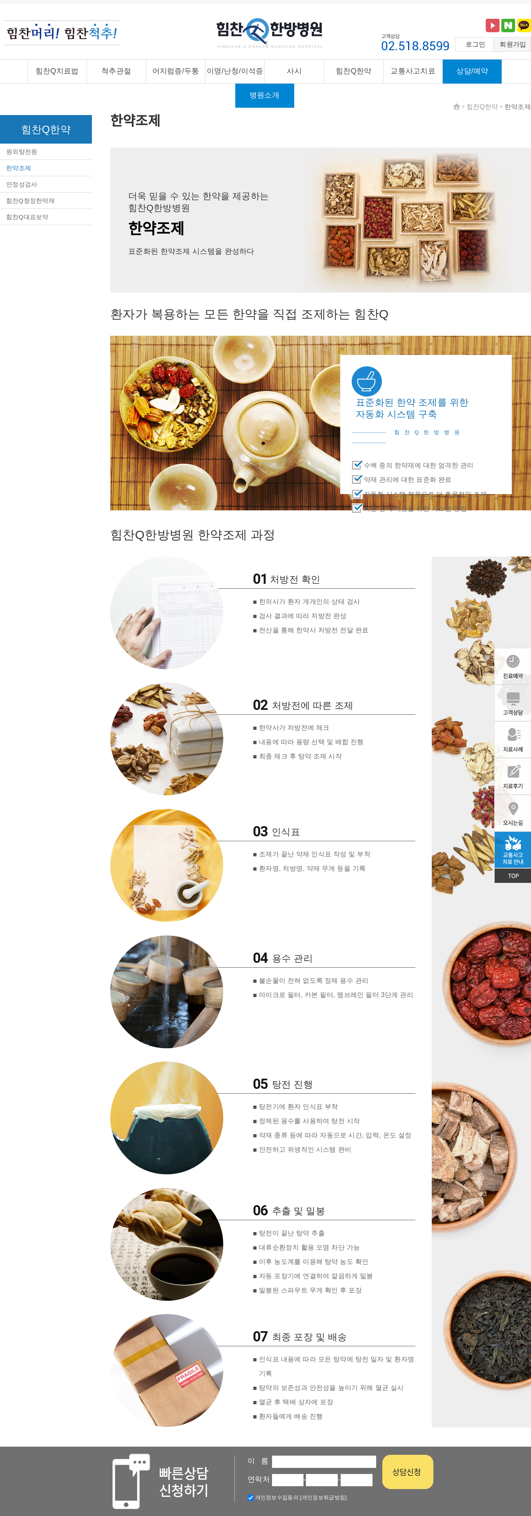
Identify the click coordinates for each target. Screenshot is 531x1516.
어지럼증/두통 (175, 71)
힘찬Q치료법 (57, 71)
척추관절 (116, 71)
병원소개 (264, 95)
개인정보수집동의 (273, 1497)
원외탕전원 (22, 151)
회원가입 (513, 44)
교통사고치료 (412, 71)
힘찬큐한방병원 (269, 34)
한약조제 (18, 167)
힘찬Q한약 (354, 71)
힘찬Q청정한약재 (30, 200)
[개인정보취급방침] (323, 1497)
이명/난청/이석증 (235, 71)
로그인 (476, 44)
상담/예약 (472, 71)
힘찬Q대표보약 (27, 216)
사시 (294, 71)
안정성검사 (22, 184)
